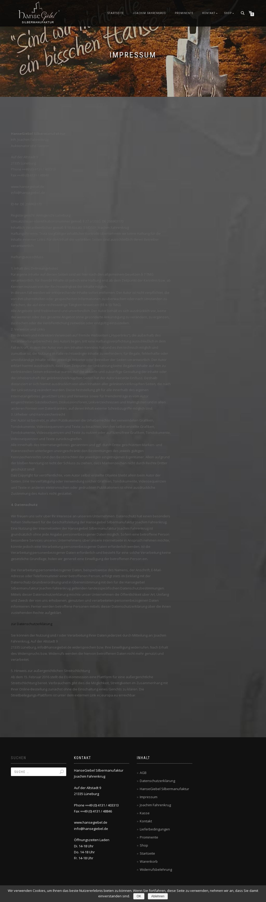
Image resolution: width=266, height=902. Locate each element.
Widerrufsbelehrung (156, 869)
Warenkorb (149, 861)
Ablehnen (157, 896)
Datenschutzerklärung (157, 780)
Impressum (148, 797)
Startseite (116, 13)
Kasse (145, 813)
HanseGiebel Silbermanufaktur (164, 788)
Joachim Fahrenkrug (149, 13)
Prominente (184, 13)
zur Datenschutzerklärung (31, 623)
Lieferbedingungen (155, 829)
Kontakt (208, 13)
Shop (228, 13)
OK (139, 896)
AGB (143, 772)
